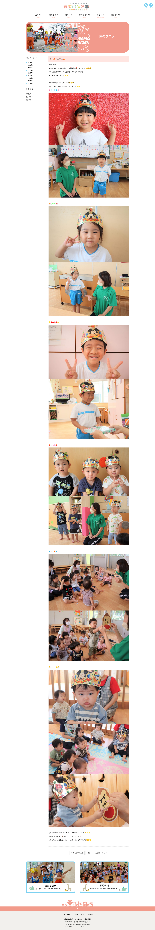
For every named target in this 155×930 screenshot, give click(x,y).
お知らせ (29, 94)
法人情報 (90, 914)
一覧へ (89, 853)
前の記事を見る (77, 853)
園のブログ (29, 97)
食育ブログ (29, 100)
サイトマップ (79, 914)
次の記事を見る (101, 853)
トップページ (66, 914)
